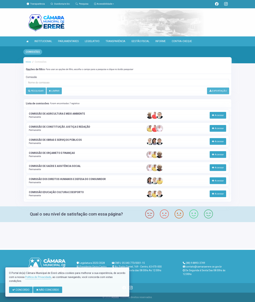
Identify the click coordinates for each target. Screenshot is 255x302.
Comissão (31, 77)
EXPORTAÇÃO (218, 90)
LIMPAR (54, 90)
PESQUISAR (36, 90)
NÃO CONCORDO (47, 289)
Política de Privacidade (38, 277)
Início (28, 61)
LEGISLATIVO (92, 41)
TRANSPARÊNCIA (115, 41)
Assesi (115, 297)
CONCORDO (20, 289)
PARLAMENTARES (68, 41)
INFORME (160, 41)
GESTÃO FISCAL (140, 41)
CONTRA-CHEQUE (182, 41)
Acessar (218, 115)
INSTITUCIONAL (43, 41)
